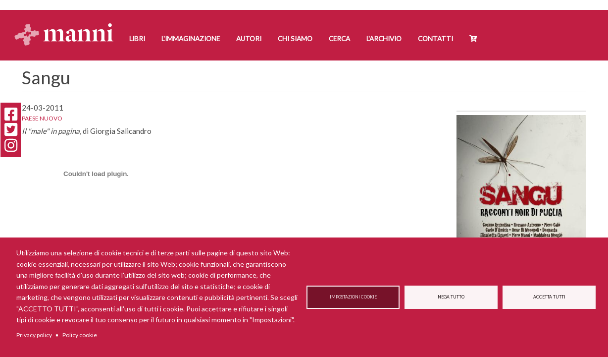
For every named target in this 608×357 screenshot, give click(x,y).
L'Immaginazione (190, 39)
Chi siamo (295, 39)
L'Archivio (384, 39)
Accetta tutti (549, 297)
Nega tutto (451, 297)
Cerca (339, 39)
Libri (137, 39)
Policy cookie (79, 335)
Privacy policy (34, 335)
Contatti (435, 39)
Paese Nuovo (42, 118)
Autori (248, 39)
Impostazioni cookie (353, 297)
